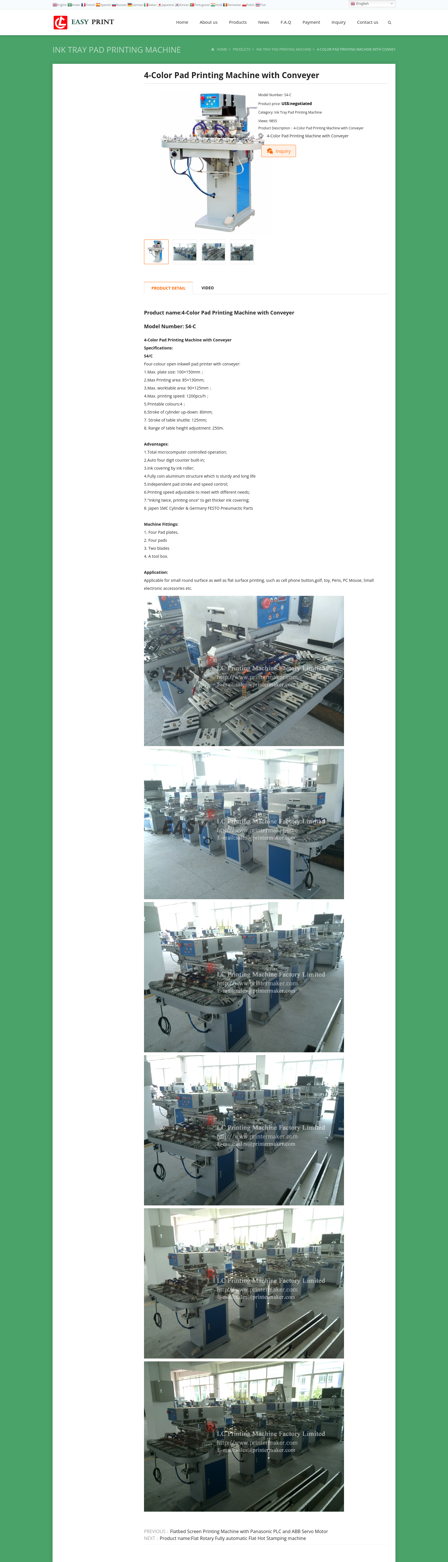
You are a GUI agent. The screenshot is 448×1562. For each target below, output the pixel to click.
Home (182, 22)
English (360, 3)
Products (238, 22)
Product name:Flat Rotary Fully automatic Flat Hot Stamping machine (233, 1538)
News (263, 22)
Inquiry (339, 22)
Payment (311, 22)
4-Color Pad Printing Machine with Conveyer (308, 136)
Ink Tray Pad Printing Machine (117, 49)
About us (208, 22)
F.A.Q (286, 22)
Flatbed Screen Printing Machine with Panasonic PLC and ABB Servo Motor (249, 1531)
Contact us (367, 22)
